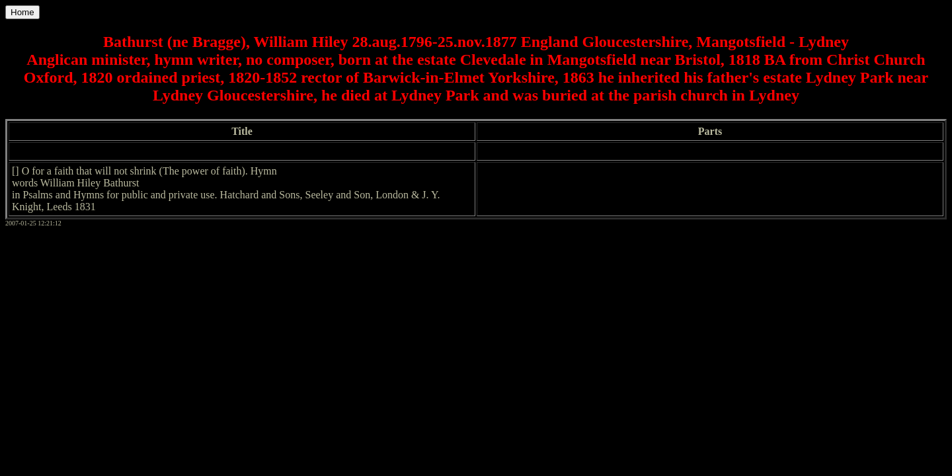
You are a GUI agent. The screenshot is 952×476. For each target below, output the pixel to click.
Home (22, 12)
